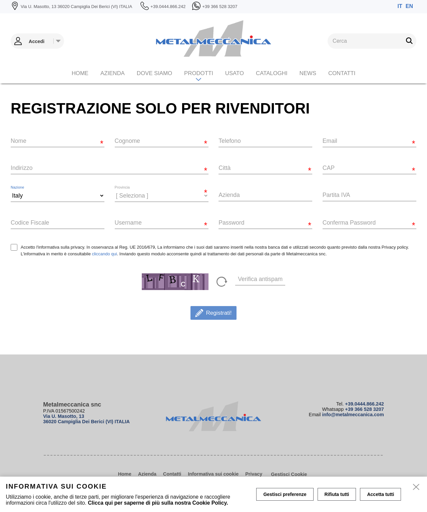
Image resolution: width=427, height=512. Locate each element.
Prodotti (198, 73)
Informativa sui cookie (213, 474)
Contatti (341, 73)
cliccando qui (104, 253)
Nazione (17, 187)
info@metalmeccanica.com (353, 414)
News (308, 73)
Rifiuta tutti (337, 494)
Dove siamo (154, 73)
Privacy (253, 474)
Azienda (112, 73)
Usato (234, 73)
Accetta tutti (380, 494)
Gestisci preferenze (284, 494)
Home (80, 73)
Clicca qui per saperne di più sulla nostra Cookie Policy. (158, 503)
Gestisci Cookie (289, 474)
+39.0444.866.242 (364, 404)
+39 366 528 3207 (364, 409)
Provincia (122, 187)
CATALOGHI (271, 73)
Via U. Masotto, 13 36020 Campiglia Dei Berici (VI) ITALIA (86, 419)
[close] (416, 487)
